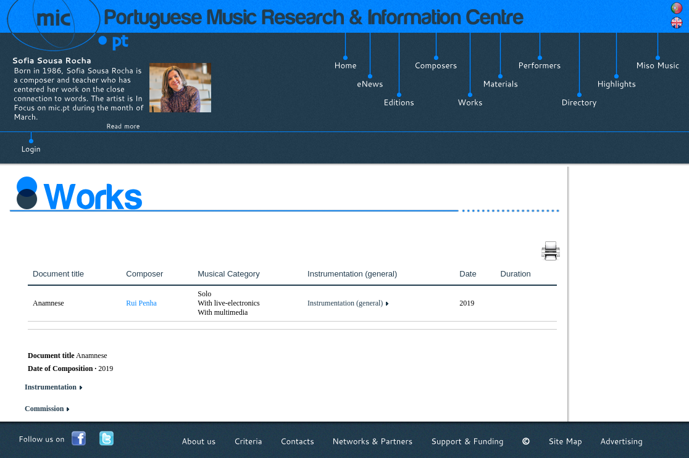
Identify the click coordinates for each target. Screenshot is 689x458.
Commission (44, 408)
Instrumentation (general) (345, 303)
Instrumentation (51, 387)
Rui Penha (141, 303)
